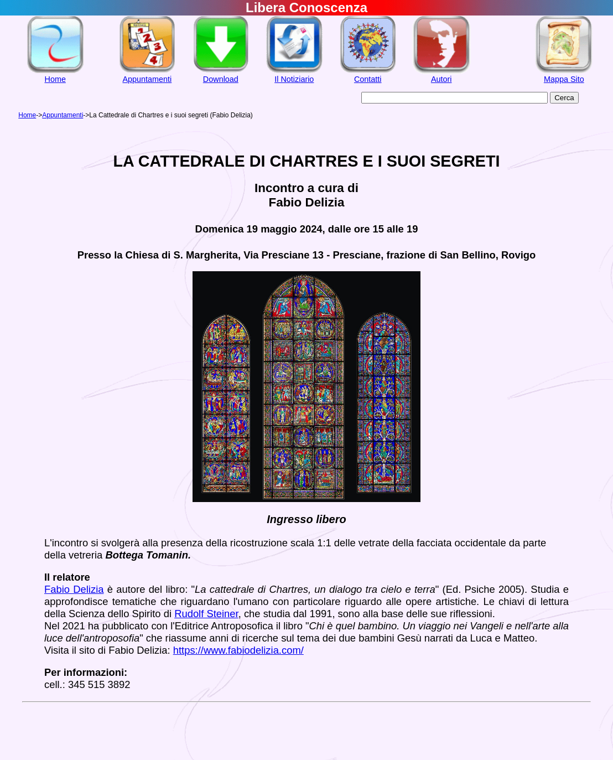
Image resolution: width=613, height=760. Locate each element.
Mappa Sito (564, 79)
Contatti (368, 79)
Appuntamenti (147, 79)
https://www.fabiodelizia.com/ (238, 650)
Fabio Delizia (73, 589)
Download (220, 79)
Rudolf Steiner (206, 613)
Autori (441, 79)
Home (55, 79)
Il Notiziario (294, 79)
